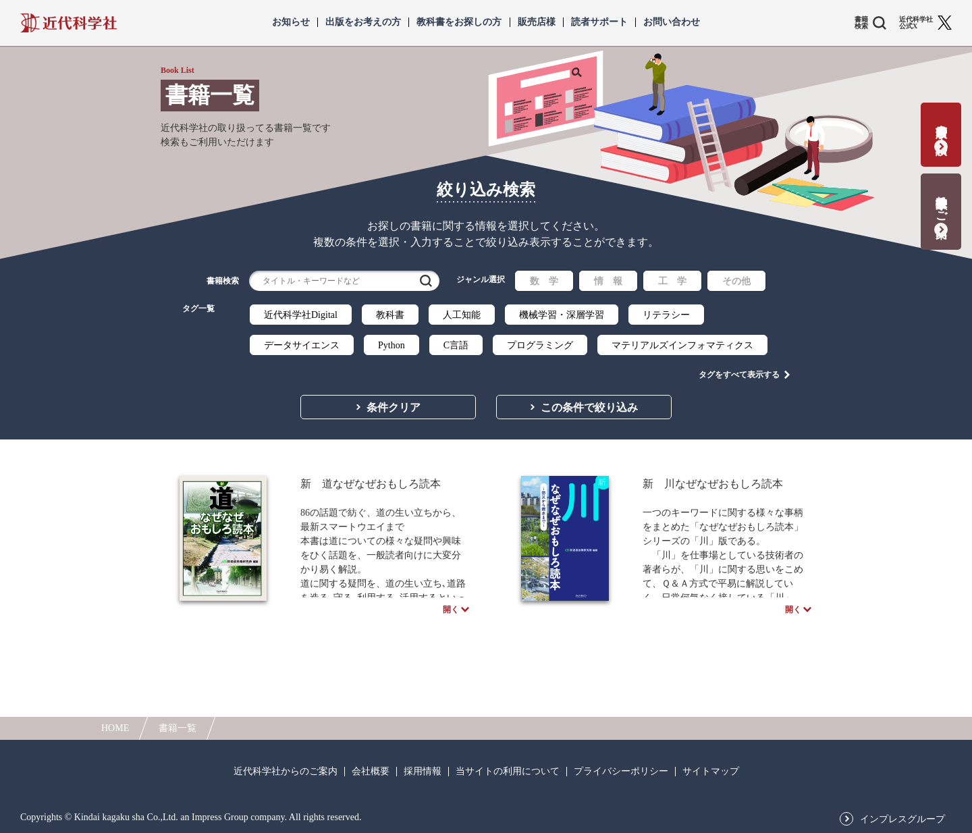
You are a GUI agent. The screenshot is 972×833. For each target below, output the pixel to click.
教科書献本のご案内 (941, 203)
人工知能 (462, 315)
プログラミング (540, 345)
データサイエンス (302, 345)
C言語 (455, 345)
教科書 (390, 315)
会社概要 (370, 771)
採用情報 (422, 771)
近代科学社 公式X (916, 23)
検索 (425, 281)
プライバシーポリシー (621, 771)
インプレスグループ (902, 819)
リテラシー (666, 315)
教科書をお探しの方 (459, 22)
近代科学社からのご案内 (286, 771)
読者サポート (599, 22)
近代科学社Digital (301, 315)
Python (391, 345)
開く (451, 613)
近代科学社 (68, 23)
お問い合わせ (671, 22)
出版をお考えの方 (363, 22)
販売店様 (537, 22)
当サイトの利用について (508, 771)
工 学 (672, 281)
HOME (115, 728)
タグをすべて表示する (739, 372)
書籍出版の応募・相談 (941, 126)
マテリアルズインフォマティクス (682, 345)
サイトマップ (710, 771)
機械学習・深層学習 (561, 315)
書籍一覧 (177, 728)
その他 (736, 281)
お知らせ (291, 22)
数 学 (544, 281)
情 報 (608, 281)
